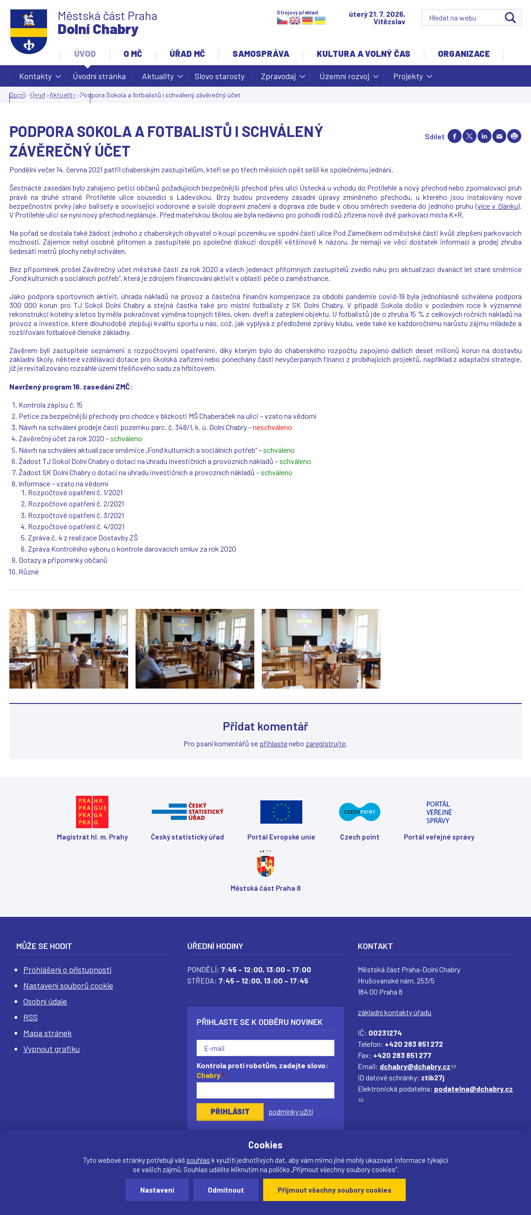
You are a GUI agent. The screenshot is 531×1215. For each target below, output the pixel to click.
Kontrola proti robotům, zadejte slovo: (262, 1070)
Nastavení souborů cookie (68, 985)
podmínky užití (290, 1111)
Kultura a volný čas (363, 53)
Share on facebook (455, 136)
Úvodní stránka (99, 76)
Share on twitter (470, 136)
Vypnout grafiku (51, 1049)
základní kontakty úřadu (394, 1012)
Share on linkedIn (484, 136)
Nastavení (157, 1190)
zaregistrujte (326, 743)
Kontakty (35, 79)
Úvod (85, 53)
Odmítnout (226, 1190)
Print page (514, 136)
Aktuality (158, 79)
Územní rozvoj (344, 79)
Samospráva (260, 53)
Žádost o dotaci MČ (49, 97)
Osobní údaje (45, 1001)
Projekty (408, 79)
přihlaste (273, 743)
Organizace (464, 53)
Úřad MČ (187, 53)
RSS (30, 1017)
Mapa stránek (47, 1033)
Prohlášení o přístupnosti (67, 969)
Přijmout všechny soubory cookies (334, 1190)
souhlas (198, 1160)
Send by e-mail (499, 136)
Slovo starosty (220, 76)
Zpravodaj (278, 79)
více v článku (497, 205)
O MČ (132, 53)
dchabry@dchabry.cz (418, 1066)
